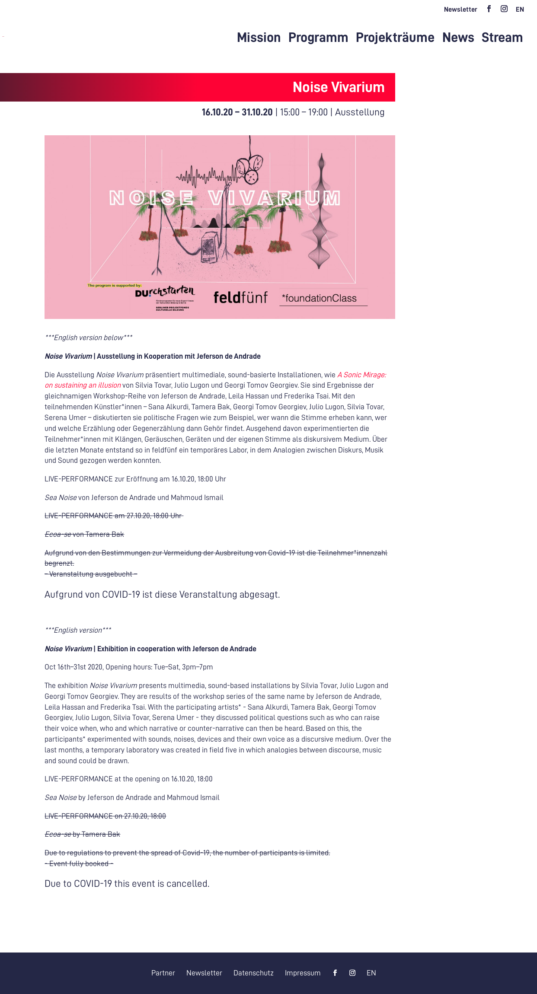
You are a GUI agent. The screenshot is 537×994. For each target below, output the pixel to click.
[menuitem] (520, 12)
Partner (163, 973)
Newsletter (460, 9)
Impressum (303, 973)
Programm (318, 38)
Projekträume (395, 38)
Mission (259, 38)
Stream (502, 38)
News (458, 38)
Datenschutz (253, 973)
